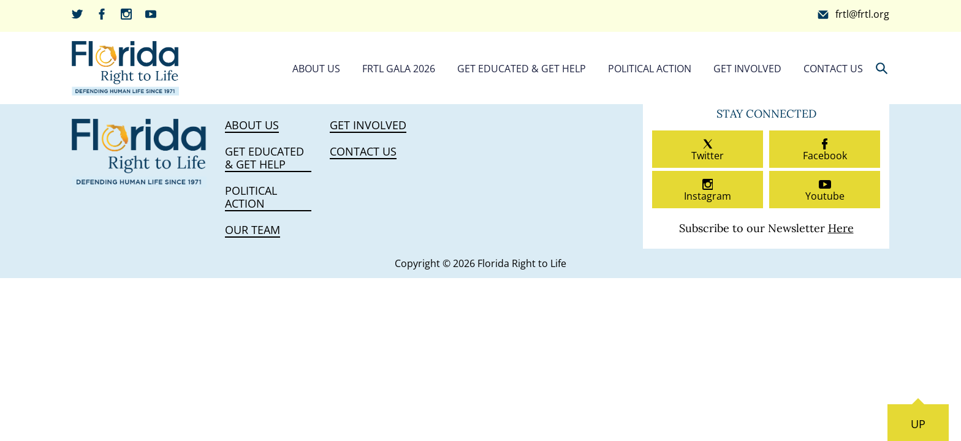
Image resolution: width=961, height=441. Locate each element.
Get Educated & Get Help (521, 68)
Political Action (649, 68)
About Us (316, 68)
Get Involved (747, 68)
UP (918, 424)
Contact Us (833, 68)
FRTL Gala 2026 (398, 68)
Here (841, 228)
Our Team (252, 230)
